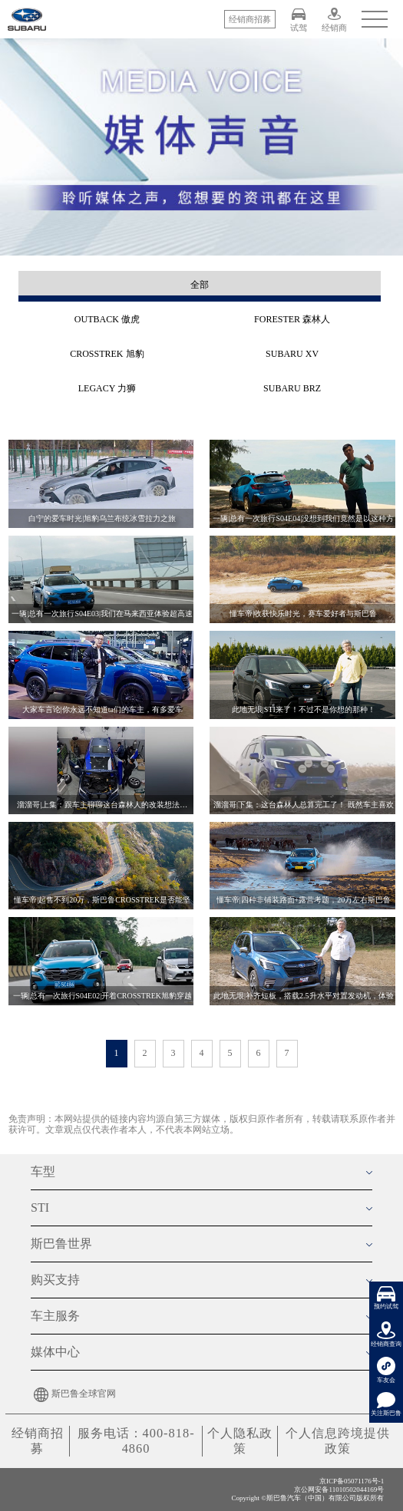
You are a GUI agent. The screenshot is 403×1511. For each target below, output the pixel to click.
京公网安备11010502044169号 (339, 1489)
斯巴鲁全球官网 (73, 1393)
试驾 (298, 19)
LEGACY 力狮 (107, 388)
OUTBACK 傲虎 (107, 319)
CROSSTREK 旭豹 (107, 353)
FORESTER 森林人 (292, 319)
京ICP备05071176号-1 (351, 1481)
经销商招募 (38, 1441)
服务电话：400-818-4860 (136, 1441)
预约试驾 (386, 1298)
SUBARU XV (292, 353)
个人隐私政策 (240, 1441)
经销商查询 (386, 1334)
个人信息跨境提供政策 (338, 1441)
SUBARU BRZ (292, 388)
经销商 (334, 19)
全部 (199, 284)
